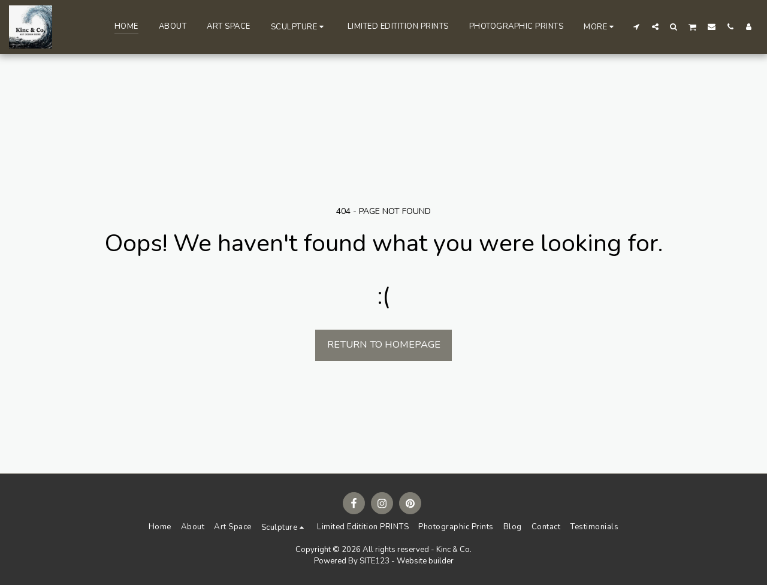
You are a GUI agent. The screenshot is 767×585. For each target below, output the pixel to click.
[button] (299, 26)
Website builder (425, 561)
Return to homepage (383, 344)
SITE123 (374, 561)
